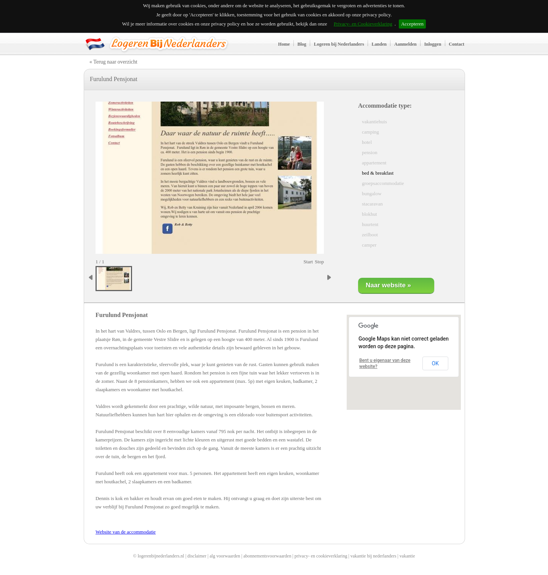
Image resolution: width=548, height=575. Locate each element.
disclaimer (196, 556)
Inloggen (432, 44)
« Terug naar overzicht (113, 62)
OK (435, 363)
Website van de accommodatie (126, 532)
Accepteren (412, 24)
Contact (456, 44)
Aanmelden (405, 44)
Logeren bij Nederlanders (339, 44)
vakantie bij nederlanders (373, 556)
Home (284, 44)
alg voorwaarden (225, 556)
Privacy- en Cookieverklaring (363, 24)
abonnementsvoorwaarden (267, 556)
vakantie (407, 556)
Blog (302, 44)
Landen (379, 44)
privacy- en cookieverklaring (321, 556)
